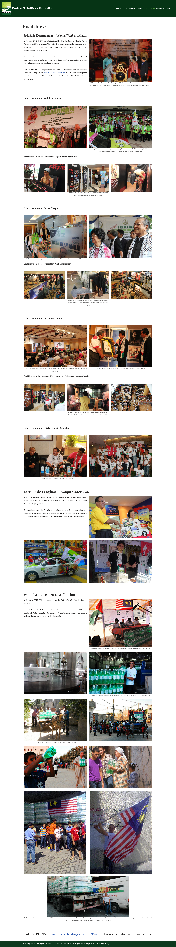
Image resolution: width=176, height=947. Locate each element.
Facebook (57, 934)
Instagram (75, 934)
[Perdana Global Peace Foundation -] (27, 8)
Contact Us (169, 8)
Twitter (97, 934)
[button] (124, 8)
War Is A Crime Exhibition (54, 73)
